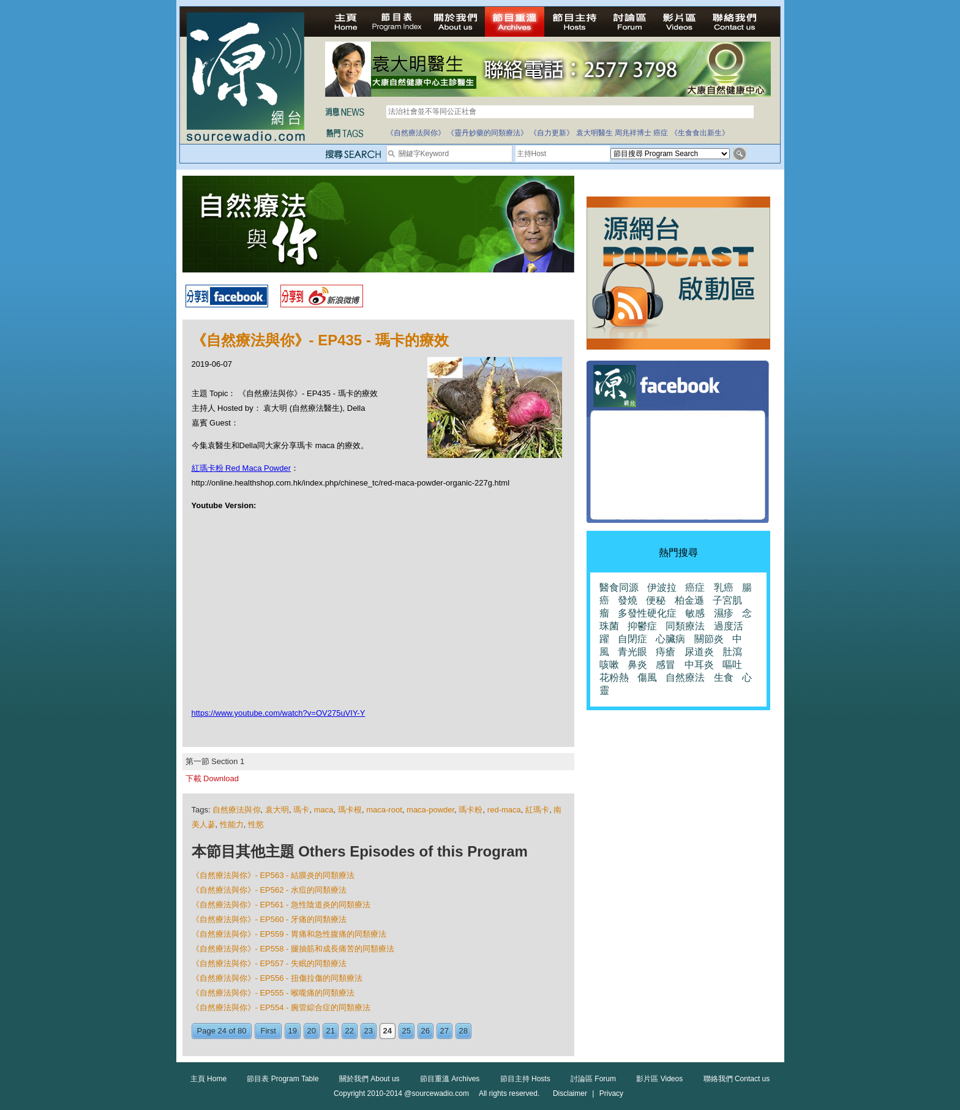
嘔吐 (732, 664)
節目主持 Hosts (525, 1078)
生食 (723, 677)
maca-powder (430, 809)
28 (463, 1030)
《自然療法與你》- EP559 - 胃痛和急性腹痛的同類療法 (289, 934)
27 (444, 1030)
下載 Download (212, 778)
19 (292, 1030)
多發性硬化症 (647, 613)
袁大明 (277, 809)
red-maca (504, 809)
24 (387, 1030)
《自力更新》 (552, 133)
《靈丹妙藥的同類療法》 (487, 133)
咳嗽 (609, 664)
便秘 (656, 600)
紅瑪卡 (537, 809)
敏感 (695, 613)
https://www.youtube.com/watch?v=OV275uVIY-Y (279, 713)
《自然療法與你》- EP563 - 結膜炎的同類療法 (273, 875)
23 (368, 1030)
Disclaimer (570, 1093)
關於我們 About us (369, 1078)
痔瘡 (665, 652)
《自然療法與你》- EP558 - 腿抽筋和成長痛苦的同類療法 (293, 948)
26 (425, 1030)
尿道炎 (699, 652)
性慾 (256, 824)
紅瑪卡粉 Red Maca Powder (241, 468)
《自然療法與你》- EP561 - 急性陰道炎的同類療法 (281, 904)
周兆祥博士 (633, 133)
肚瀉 (732, 652)
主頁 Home (208, 1078)
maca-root (384, 809)
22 (349, 1030)
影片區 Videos (659, 1078)
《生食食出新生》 (699, 133)
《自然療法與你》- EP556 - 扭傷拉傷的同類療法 (277, 978)
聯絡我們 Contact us (736, 1078)
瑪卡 (301, 809)
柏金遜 (689, 600)
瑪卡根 (350, 809)
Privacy (611, 1093)
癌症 (660, 133)
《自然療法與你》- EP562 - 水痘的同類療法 (269, 889)
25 (406, 1030)
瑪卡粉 (470, 809)
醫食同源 (619, 587)
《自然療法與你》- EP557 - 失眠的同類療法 (269, 963)
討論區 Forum (593, 1078)
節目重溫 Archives (449, 1078)
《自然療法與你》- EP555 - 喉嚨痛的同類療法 (273, 992)
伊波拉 (662, 587)
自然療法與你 (236, 809)
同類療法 (685, 626)
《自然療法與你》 (415, 133)
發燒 (627, 600)
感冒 (665, 664)
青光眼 (632, 652)
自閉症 (632, 639)
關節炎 (709, 639)
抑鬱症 (642, 626)
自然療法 (685, 677)
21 (330, 1030)
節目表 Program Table (282, 1078)
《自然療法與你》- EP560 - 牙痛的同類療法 (269, 919)
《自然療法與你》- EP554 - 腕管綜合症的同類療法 (281, 1007)
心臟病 (670, 639)
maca (324, 809)
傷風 (647, 677)
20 (311, 1030)
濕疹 (723, 613)
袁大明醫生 (594, 133)
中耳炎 (699, 664)
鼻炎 (637, 664)
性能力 (232, 824)
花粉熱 (614, 677)
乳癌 (723, 587)
